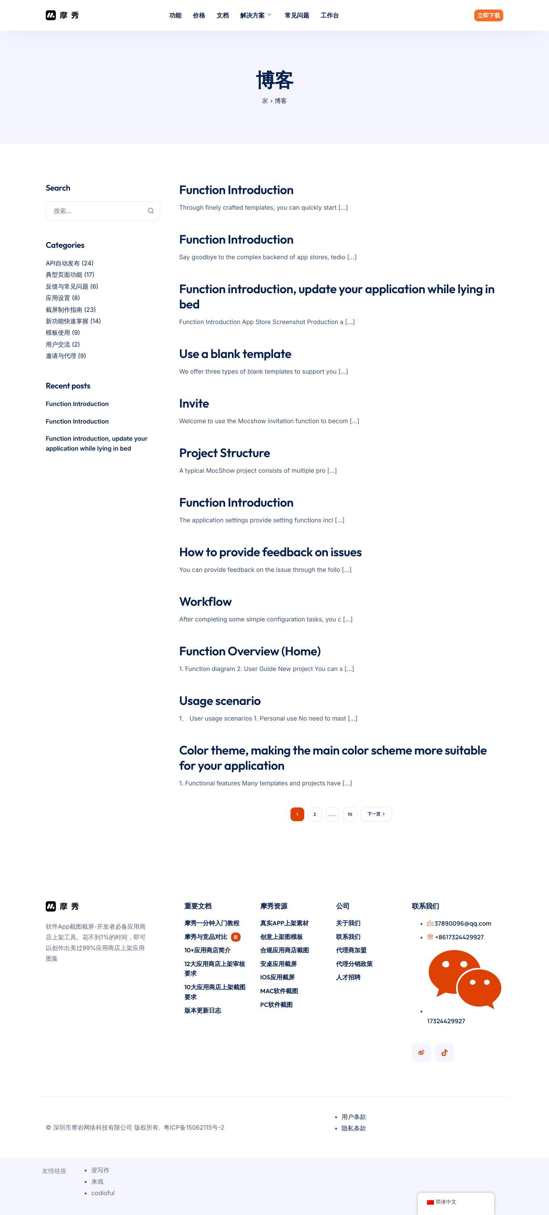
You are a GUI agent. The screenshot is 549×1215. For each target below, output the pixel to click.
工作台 (330, 15)
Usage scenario (220, 700)
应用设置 (58, 298)
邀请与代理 (61, 356)
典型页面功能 (64, 274)
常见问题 (297, 15)
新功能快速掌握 (67, 321)
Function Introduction (236, 189)
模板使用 (58, 332)
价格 (199, 15)
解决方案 (255, 15)
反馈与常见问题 (67, 286)
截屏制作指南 (64, 309)
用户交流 (58, 344)
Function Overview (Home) (250, 651)
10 (349, 814)
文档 (223, 15)
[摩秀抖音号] (444, 1052)
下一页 (374, 814)
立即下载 (488, 15)
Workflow (205, 601)
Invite (194, 403)
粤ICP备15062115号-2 (194, 1127)
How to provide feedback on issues (270, 552)
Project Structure (224, 453)
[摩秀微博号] (421, 1052)
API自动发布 (63, 263)
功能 (175, 15)
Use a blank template (235, 353)
